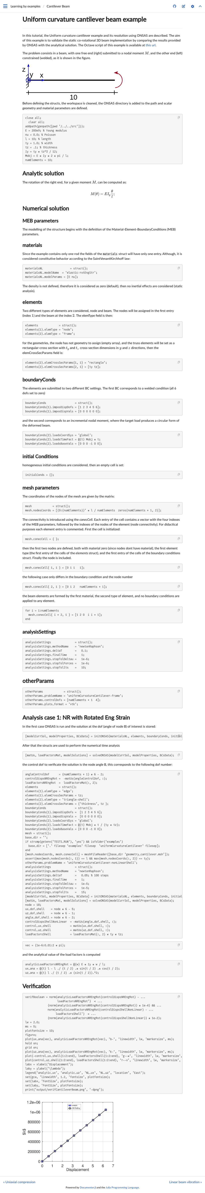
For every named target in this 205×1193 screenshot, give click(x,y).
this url (151, 45)
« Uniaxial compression (19, 1182)
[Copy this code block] (179, 117)
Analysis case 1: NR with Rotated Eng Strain (76, 718)
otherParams (38, 681)
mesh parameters (40, 488)
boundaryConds (38, 380)
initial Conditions (40, 456)
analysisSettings (39, 632)
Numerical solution (45, 208)
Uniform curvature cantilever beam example (84, 19)
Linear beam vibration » (185, 1182)
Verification (36, 986)
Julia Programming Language (122, 1187)
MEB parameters (40, 221)
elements (32, 302)
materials (32, 245)
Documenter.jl (88, 1187)
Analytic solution (43, 173)
